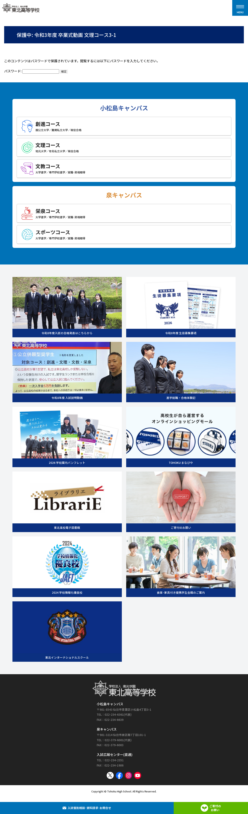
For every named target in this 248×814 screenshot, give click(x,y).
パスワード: (31, 70)
